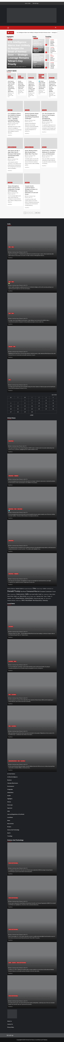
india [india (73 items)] (27, 594)
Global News (10, 792)
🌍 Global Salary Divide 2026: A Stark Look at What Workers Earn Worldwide (30, 510)
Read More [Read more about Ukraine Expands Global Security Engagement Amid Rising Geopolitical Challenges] (27, 133)
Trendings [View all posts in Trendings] (52, 39)
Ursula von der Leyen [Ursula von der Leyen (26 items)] (38, 598)
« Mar (31, 415)
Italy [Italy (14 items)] (42, 594)
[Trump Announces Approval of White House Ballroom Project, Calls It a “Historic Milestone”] (32, 76)
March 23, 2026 (23, 285)
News (8, 820)
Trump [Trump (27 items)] (48, 596)
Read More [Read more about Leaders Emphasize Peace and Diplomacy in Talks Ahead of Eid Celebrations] (10, 670)
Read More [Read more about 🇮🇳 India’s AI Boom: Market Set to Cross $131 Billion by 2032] (10, 290)
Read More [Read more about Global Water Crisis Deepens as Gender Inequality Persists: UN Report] (10, 907)
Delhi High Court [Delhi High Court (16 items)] (50, 588)
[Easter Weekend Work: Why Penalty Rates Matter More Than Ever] (32, 143)
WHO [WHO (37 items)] (23, 600)
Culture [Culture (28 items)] (44, 588)
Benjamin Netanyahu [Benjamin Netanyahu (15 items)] (28, 588)
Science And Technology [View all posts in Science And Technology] (13, 897)
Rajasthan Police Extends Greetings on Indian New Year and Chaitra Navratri (30, 696)
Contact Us (10, 1024)
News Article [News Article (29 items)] (23, 596)
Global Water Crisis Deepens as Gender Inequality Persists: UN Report (29, 899)
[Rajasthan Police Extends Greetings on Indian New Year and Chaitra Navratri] (32, 688)
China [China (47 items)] (34, 588)
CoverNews (38, 1039)
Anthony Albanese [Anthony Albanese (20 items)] (11, 588)
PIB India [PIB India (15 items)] (28, 596)
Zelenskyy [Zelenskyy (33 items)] (45, 600)
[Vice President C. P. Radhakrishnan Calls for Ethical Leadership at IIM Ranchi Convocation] (32, 242)
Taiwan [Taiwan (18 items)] (45, 596)
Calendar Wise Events (12, 783)
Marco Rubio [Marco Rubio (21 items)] (52, 594)
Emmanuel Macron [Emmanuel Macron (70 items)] (33, 591)
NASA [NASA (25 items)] (15, 596)
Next (39, 212)
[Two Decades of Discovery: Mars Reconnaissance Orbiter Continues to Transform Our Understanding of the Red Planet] (32, 991)
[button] (8, 27)
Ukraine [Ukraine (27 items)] (9, 598)
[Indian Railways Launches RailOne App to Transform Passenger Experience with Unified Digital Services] (32, 309)
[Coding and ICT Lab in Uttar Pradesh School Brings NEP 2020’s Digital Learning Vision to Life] (32, 925)
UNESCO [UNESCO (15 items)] (13, 598)
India (8, 811)
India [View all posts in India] (10, 281)
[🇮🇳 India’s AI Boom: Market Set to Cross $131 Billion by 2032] (32, 276)
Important (9, 808)
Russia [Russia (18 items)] (32, 596)
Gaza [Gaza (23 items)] (8, 594)
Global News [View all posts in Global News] (41, 74)
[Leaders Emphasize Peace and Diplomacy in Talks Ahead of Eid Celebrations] (32, 655)
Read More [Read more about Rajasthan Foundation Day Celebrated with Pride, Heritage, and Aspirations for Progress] (10, 736)
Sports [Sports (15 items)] (35, 596)
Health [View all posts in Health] (10, 962)
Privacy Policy (10, 1027)
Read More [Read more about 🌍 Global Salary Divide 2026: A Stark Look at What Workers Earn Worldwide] (10, 518)
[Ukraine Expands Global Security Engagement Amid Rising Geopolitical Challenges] (47, 42)
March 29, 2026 (42, 92)
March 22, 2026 (23, 631)
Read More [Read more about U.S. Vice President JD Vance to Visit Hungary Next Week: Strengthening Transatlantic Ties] (44, 131)
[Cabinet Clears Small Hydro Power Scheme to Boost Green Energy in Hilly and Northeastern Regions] (32, 375)
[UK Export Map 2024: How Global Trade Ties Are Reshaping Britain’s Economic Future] (32, 436)
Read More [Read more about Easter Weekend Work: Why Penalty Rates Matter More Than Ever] (27, 167)
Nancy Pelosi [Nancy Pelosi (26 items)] (10, 596)
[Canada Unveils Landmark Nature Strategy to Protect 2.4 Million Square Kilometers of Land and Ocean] (32, 178)
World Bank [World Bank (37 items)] (28, 600)
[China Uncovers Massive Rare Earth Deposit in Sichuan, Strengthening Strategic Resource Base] (47, 57)
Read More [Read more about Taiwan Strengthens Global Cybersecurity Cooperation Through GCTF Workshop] (10, 204)
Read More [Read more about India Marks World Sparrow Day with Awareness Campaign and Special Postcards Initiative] (10, 357)
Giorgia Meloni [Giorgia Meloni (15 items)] (13, 594)
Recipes (9, 826)
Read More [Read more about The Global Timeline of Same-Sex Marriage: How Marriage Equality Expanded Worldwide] (10, 584)
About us (9, 1021)
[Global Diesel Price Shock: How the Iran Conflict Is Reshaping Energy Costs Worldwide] (32, 536)
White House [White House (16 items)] (18, 600)
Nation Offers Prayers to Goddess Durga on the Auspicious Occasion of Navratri (32, 762)
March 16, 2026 (23, 934)
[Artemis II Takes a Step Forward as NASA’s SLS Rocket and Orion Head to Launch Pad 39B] (32, 859)
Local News (10, 817)
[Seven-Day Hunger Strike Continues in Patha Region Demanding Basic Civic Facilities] (32, 622)
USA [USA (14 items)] (44, 598)
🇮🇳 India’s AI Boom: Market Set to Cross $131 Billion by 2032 (26, 283)
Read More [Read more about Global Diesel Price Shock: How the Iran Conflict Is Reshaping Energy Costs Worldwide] (10, 551)
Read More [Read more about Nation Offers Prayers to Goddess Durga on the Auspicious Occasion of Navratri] (10, 770)
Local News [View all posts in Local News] (11, 626)
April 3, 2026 (37, 66)
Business (9, 780)
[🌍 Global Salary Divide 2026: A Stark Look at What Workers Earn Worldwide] (32, 503)
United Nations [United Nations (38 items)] (20, 598)
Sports (8, 833)
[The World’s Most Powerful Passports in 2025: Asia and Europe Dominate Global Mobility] (52, 76)
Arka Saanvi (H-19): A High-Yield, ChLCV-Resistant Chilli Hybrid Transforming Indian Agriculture (14, 154)
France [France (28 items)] (54, 591)
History (9, 801)
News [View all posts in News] (9, 76)
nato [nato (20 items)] (18, 596)
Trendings (9, 836)
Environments (10, 786)
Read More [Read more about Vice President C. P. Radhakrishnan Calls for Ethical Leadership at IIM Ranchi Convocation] (10, 257)
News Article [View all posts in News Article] (10, 77)
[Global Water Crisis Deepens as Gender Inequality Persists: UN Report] (32, 892)
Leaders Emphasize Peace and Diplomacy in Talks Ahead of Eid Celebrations (30, 663)
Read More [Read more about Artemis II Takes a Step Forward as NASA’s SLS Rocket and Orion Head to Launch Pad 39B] (10, 873)
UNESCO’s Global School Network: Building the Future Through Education (30, 477)
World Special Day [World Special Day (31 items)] (37, 600)
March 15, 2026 (23, 967)
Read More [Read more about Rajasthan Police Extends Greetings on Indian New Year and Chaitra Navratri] (10, 703)
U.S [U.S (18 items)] (51, 596)
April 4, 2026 (22, 66)
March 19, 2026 (23, 664)
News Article (10, 823)
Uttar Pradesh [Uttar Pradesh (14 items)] (48, 598)
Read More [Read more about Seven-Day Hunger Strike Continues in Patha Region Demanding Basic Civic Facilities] (10, 637)
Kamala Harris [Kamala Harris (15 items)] (46, 594)
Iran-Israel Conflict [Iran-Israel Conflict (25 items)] (33, 594)
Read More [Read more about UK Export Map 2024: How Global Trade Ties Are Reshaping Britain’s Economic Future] (10, 451)
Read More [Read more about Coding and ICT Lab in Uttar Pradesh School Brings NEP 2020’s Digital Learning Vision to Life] (10, 940)
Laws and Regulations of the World (15, 814)
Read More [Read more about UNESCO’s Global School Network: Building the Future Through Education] (10, 484)
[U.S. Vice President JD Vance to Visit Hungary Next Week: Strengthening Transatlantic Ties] (47, 50)
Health (9, 795)
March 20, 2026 (23, 318)
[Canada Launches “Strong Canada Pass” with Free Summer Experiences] (47, 65)
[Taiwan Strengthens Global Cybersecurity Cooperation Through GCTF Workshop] (15, 178)
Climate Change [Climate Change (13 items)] (39, 588)
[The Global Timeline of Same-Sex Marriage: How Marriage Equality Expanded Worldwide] (32, 569)
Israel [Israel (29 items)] (39, 594)
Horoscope (10, 805)
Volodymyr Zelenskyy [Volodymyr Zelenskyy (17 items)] (11, 600)
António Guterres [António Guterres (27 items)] (20, 588)
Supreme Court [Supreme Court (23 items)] (39, 596)
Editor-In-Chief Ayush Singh (13, 66)
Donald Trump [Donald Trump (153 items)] (13, 591)
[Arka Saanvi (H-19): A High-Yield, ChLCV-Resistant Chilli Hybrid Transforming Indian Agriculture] (15, 143)
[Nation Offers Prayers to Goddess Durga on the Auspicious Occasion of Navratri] (32, 755)
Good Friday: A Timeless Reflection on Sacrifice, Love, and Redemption (38, 43)
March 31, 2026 (23, 479)
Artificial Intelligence (12, 777)
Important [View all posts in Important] (35, 38)
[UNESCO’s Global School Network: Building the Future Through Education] (32, 470)
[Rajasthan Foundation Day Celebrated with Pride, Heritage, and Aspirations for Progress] (32, 722)
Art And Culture (11, 773)
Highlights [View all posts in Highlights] (10, 39)
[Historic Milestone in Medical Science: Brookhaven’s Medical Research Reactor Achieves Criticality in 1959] (32, 958)
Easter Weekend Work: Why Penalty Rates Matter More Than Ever (31, 152)
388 (36, 212)
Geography (10, 789)
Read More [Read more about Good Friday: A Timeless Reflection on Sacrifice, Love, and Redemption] (44, 165)
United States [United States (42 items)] (29, 598)
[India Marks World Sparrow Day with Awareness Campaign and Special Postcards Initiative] (32, 342)
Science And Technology (13, 829)
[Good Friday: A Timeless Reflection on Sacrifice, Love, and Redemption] (49, 143)
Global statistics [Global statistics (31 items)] (20, 594)
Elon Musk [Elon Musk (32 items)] (23, 591)
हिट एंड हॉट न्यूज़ (35, 3)
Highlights (9, 798)
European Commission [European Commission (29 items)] (46, 591)
